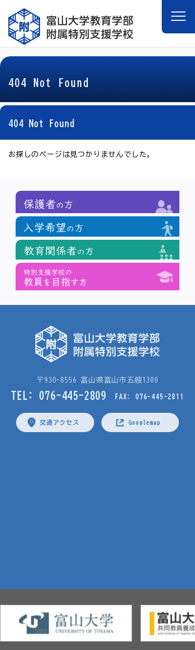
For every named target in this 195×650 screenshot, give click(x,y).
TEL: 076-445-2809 (59, 395)
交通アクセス (60, 422)
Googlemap (144, 422)
